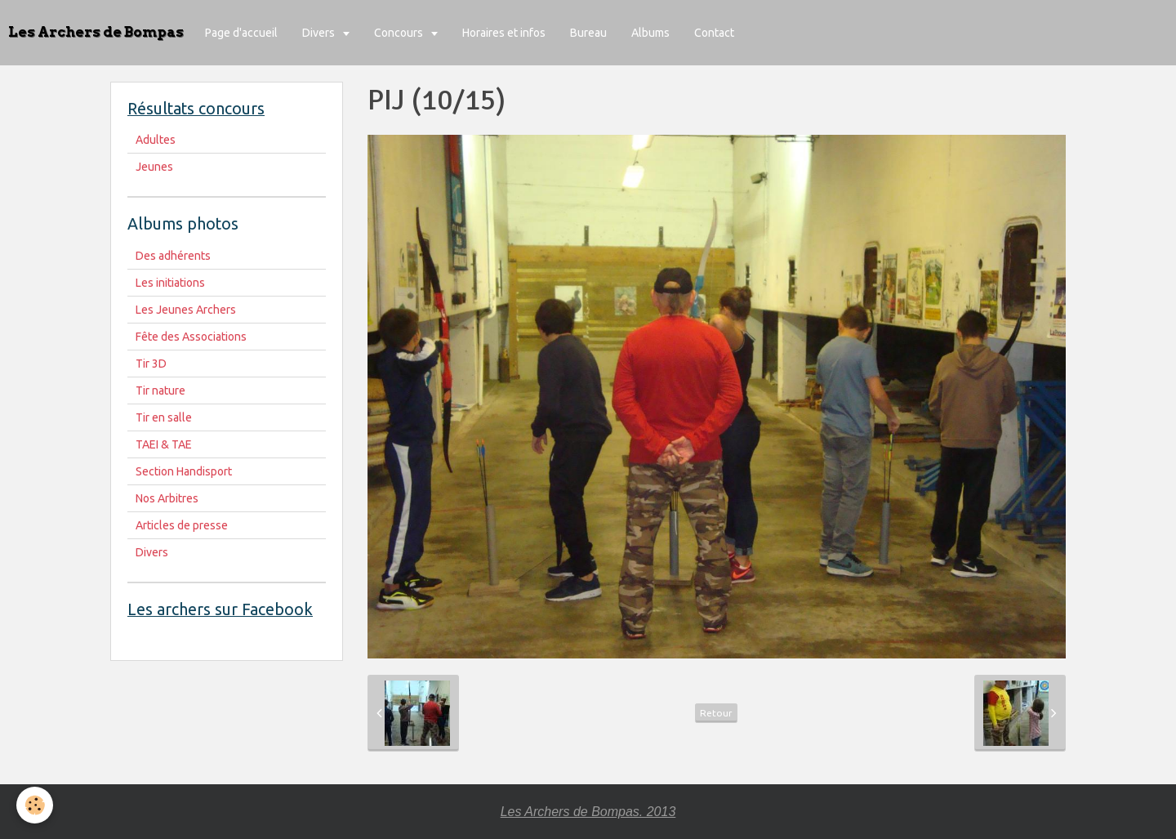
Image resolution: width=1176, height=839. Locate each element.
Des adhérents (173, 255)
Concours (399, 32)
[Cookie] (34, 805)
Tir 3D (151, 363)
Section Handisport (184, 471)
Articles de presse (182, 525)
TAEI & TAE (164, 444)
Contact (714, 32)
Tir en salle (164, 417)
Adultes (156, 139)
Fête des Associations (191, 336)
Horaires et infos (504, 32)
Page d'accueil (241, 32)
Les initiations (170, 282)
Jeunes (154, 166)
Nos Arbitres (167, 498)
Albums (650, 32)
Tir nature (160, 390)
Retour (716, 712)
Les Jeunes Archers (186, 309)
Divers (319, 32)
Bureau (588, 32)
